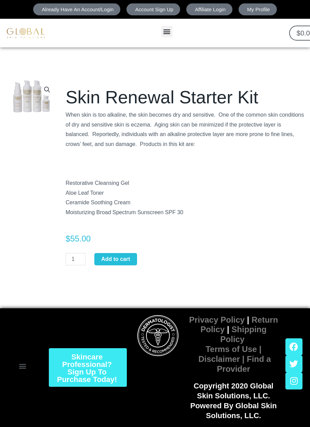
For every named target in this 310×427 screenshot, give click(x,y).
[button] (167, 31)
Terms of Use (231, 349)
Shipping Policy (243, 334)
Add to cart (115, 259)
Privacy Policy (217, 319)
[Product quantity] (75, 259)
